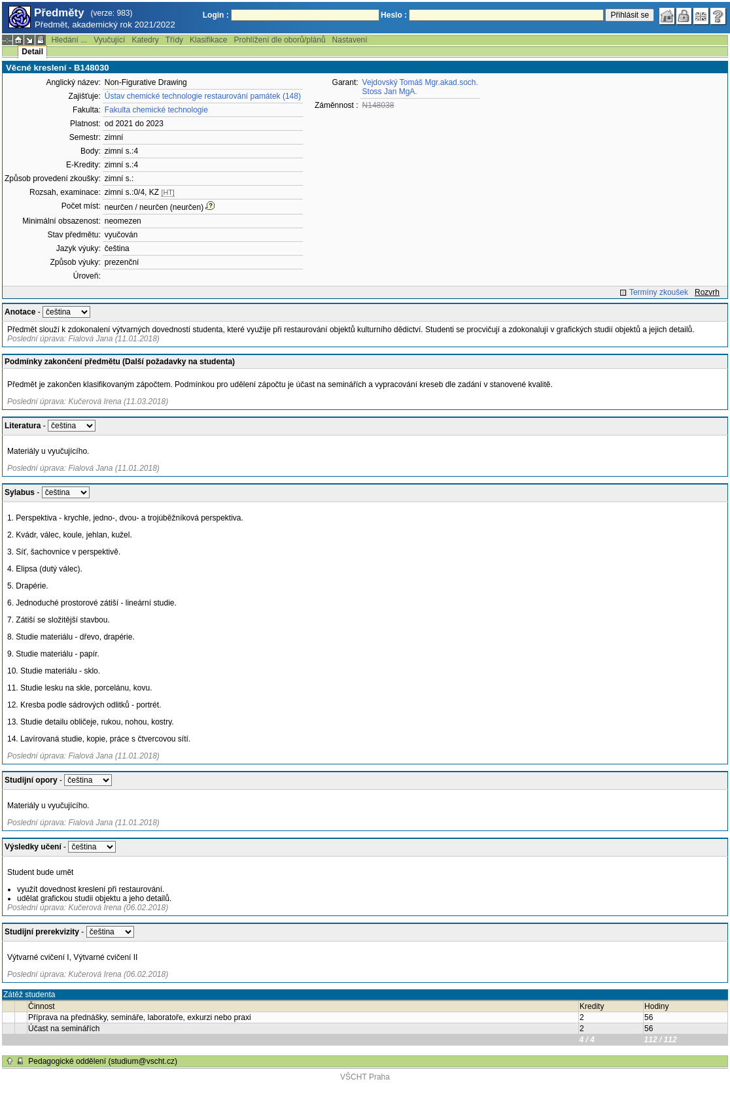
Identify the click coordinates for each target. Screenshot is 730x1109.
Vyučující (109, 39)
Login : (216, 15)
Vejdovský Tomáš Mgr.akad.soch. (420, 82)
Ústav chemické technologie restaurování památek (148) (203, 96)
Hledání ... (69, 39)
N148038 (378, 105)
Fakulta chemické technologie (156, 109)
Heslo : (394, 15)
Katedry (144, 39)
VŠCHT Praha (365, 1077)
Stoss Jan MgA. (389, 91)
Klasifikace (208, 39)
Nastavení (350, 39)
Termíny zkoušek (658, 292)
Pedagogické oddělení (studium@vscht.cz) (102, 1061)
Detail (32, 51)
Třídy (174, 39)
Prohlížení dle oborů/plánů (279, 39)
